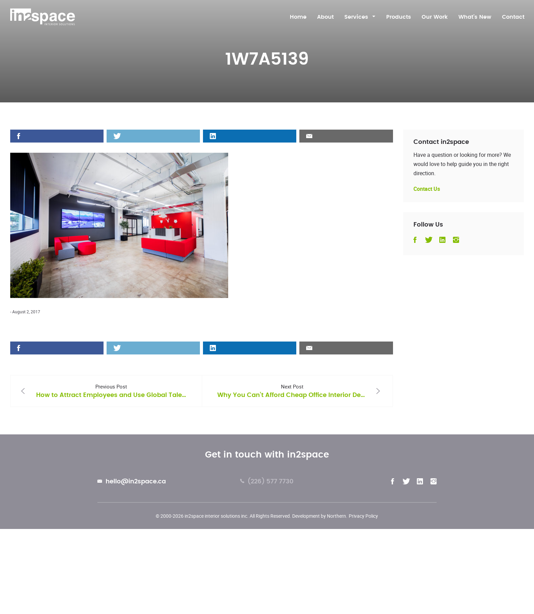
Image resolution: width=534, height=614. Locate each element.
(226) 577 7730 (267, 482)
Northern (336, 516)
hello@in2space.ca (131, 482)
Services (356, 17)
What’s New (474, 17)
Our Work (435, 17)
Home (298, 17)
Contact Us (426, 189)
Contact (513, 17)
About (325, 17)
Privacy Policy (363, 516)
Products (398, 17)
